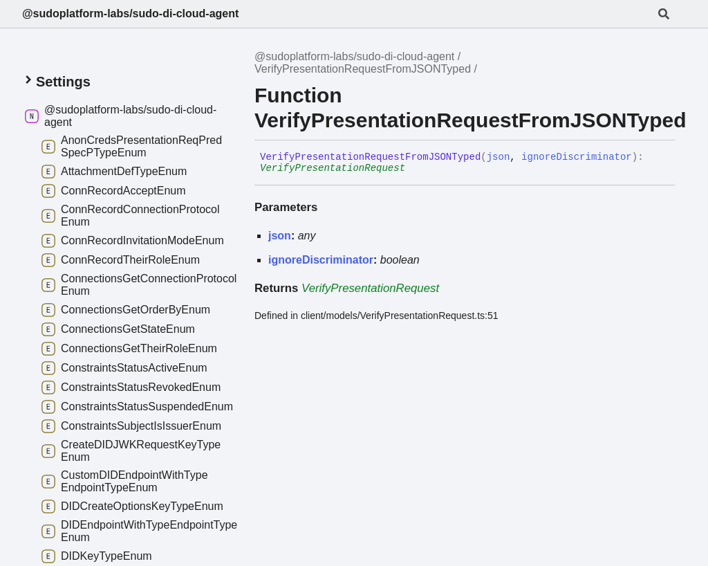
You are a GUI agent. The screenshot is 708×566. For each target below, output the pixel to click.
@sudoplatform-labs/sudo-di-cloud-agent (130, 13)
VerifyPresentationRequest (332, 168)
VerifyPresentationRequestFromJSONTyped (362, 69)
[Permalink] (415, 169)
